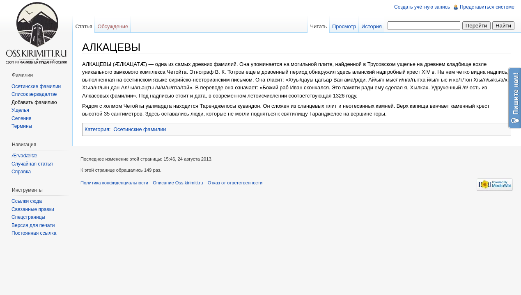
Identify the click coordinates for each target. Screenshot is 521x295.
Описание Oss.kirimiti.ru (178, 182)
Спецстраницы (28, 217)
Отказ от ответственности (235, 182)
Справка (21, 172)
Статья (83, 26)
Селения (21, 118)
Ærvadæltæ (24, 156)
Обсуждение (112, 26)
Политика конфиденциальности (114, 182)
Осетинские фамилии (139, 129)
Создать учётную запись (422, 7)
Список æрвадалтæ (34, 94)
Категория (97, 129)
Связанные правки (32, 209)
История (371, 26)
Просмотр (344, 26)
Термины (21, 126)
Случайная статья (32, 164)
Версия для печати (33, 225)
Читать (318, 26)
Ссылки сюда (26, 201)
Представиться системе (487, 7)
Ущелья (20, 110)
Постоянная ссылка (33, 233)
